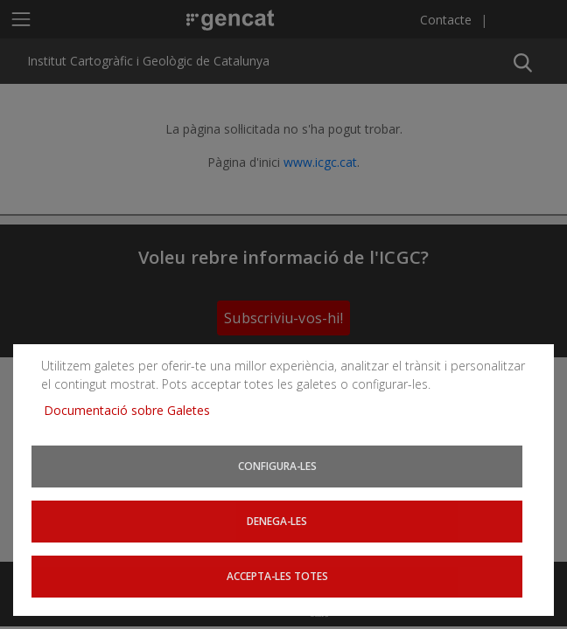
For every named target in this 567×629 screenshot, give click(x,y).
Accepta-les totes (277, 576)
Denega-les (277, 521)
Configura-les (277, 466)
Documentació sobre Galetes (133, 410)
